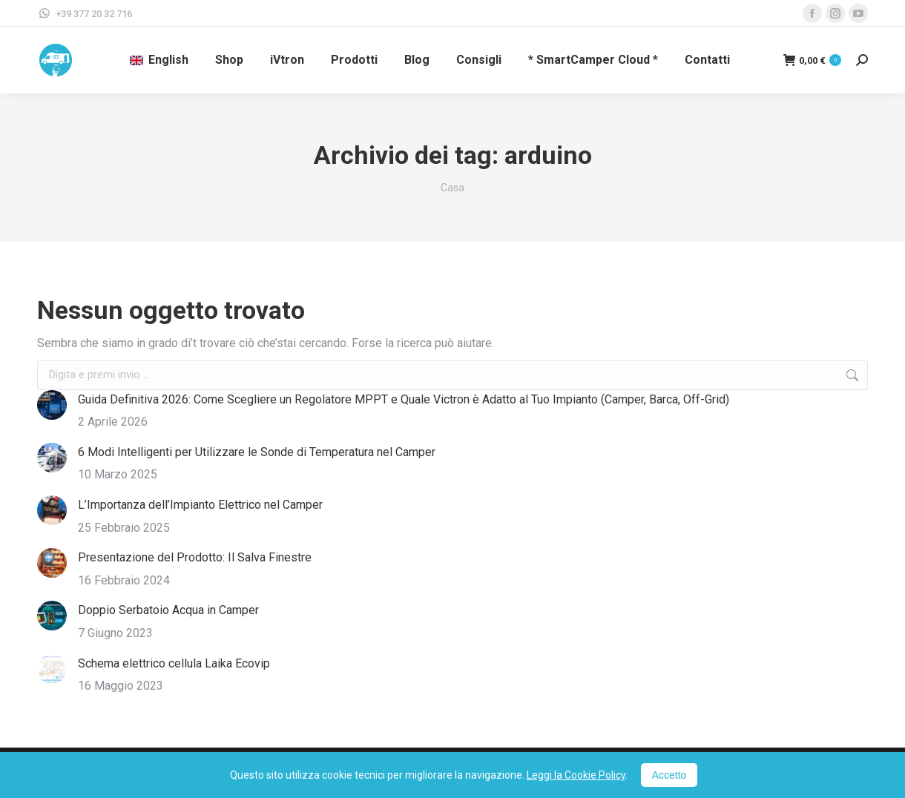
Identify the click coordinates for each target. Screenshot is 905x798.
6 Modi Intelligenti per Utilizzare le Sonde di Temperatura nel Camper (256, 452)
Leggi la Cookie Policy (576, 775)
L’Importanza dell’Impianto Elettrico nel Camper (200, 505)
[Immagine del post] (52, 405)
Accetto (669, 775)
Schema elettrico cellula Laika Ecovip (174, 663)
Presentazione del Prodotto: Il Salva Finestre (195, 557)
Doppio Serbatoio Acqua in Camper (168, 610)
